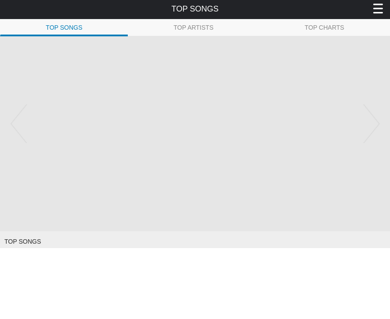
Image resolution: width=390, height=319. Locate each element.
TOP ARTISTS (193, 27)
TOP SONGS (64, 27)
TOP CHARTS (324, 27)
